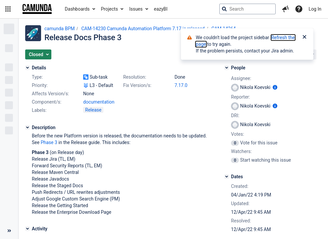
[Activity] (27, 228)
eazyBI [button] (161, 9)
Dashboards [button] (77, 9)
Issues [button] (136, 9)
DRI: (235, 115)
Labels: (39, 110)
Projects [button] (109, 9)
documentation (98, 102)
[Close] (304, 37)
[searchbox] (247, 9)
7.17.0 (181, 85)
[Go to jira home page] (37, 9)
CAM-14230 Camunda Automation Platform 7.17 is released (143, 28)
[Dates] (226, 176)
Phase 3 (49, 142)
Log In (315, 9)
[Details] (27, 67)
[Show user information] (275, 87)
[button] (8, 9)
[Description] (27, 127)
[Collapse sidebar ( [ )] (9, 231)
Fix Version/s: (137, 85)
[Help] (299, 9)
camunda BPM (59, 28)
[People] (226, 67)
